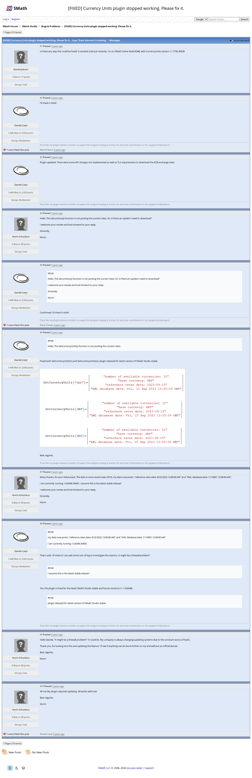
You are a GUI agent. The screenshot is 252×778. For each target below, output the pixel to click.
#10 (42, 686)
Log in (6, 19)
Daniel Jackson (20, 69)
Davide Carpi (20, 125)
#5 (41, 264)
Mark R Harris (46, 149)
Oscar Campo (46, 325)
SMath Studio (29, 26)
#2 (41, 97)
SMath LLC (104, 768)
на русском (134, 768)
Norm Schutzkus (21, 236)
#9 (41, 634)
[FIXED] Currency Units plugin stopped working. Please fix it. (98, 26)
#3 (41, 157)
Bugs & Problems (50, 26)
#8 (41, 523)
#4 (41, 213)
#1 (41, 46)
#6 (41, 332)
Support (149, 768)
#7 (41, 471)
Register (16, 19)
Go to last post (241, 40)
